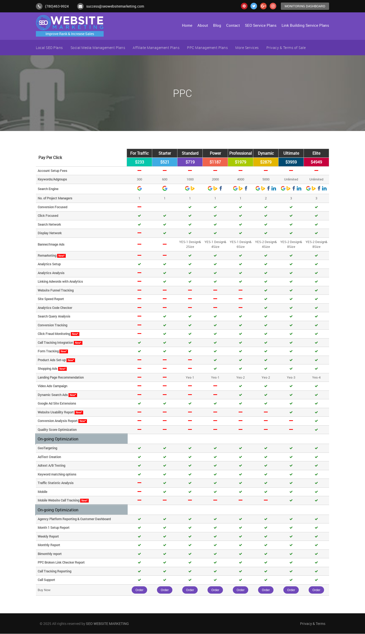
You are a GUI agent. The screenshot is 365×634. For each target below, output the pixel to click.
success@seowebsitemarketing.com (115, 6)
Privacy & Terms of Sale (286, 47)
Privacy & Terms (312, 623)
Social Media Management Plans (98, 47)
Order (139, 590)
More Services (247, 47)
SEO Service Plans (261, 25)
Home (187, 25)
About (202, 25)
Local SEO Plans (49, 47)
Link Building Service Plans (305, 25)
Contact (233, 25)
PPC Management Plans (207, 47)
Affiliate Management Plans (156, 47)
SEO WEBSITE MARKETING (107, 623)
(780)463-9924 (57, 6)
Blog (217, 25)
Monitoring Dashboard (305, 6)
